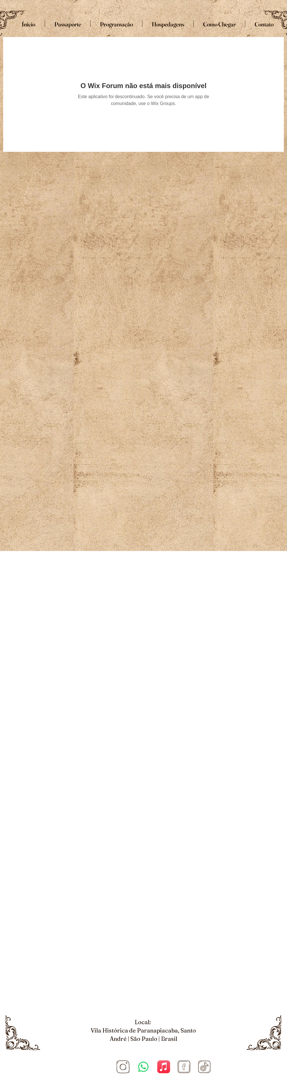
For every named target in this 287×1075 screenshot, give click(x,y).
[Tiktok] (204, 1066)
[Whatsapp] (143, 1066)
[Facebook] (184, 1066)
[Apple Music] (163, 1066)
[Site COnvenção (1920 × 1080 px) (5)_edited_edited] (123, 1066)
